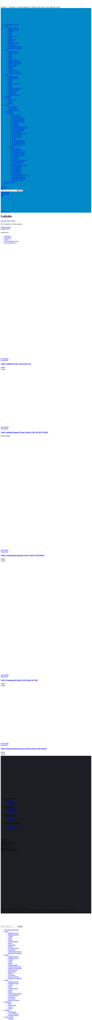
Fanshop (10, 113)
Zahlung (10, 802)
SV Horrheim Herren (18, 120)
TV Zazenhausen (17, 117)
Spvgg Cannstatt (17, 132)
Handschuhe (11, 40)
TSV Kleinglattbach (18, 130)
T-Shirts (10, 31)
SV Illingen (15, 123)
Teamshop (11, 147)
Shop (8, 221)
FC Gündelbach (16, 135)
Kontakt (10, 825)
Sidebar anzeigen (6, 227)
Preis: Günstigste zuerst (11, 241)
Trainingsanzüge (13, 36)
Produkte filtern (5, 229)
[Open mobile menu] (2, 196)
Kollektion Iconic (13, 28)
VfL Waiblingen (16, 137)
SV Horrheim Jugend (18, 118)
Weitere (10, 103)
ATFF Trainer (16, 172)
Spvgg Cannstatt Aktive (19, 133)
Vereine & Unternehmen (15, 827)
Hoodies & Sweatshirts (15, 48)
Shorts (10, 38)
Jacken (10, 34)
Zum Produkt (5, 358)
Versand (10, 800)
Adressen (11, 810)
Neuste (6, 239)
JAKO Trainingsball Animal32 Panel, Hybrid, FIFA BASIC (23, 555)
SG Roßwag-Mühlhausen (19, 128)
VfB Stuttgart (12, 107)
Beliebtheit (7, 236)
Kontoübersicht (12, 809)
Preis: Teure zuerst (9, 243)
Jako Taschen (12, 100)
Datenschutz (11, 817)
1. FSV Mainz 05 (13, 108)
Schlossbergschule (17, 145)
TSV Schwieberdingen (18, 142)
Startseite (4, 221)
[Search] (3, 189)
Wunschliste (11, 828)
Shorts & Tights (13, 65)
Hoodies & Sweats (13, 95)
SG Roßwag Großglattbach (20, 127)
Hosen (10, 33)
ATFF (13, 138)
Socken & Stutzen (13, 43)
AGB (9, 818)
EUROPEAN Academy (19, 143)
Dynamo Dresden (13, 110)
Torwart (10, 102)
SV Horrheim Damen (18, 122)
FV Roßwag (15, 125)
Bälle (9, 98)
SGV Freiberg (16, 115)
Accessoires (11, 45)
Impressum (11, 804)
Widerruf (11, 820)
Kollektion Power (13, 29)
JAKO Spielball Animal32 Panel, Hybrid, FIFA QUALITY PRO (24, 432)
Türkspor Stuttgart (17, 140)
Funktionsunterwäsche (14, 46)
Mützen (10, 41)
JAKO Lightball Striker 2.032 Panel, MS (16, 364)
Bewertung (7, 238)
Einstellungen (12, 812)
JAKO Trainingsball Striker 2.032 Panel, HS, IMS (19, 680)
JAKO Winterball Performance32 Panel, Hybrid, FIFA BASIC (24, 749)
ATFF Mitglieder (17, 170)
